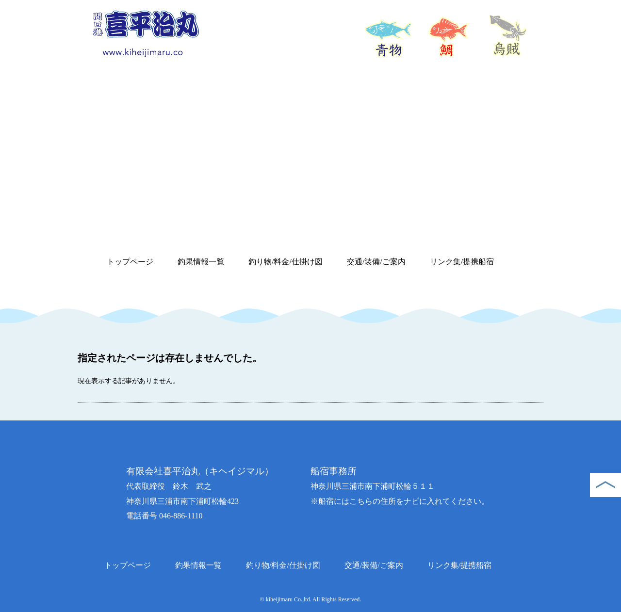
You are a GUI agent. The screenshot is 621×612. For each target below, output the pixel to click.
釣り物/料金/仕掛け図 (285, 262)
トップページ (130, 262)
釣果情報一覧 (201, 262)
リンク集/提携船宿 (462, 262)
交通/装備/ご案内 (376, 262)
